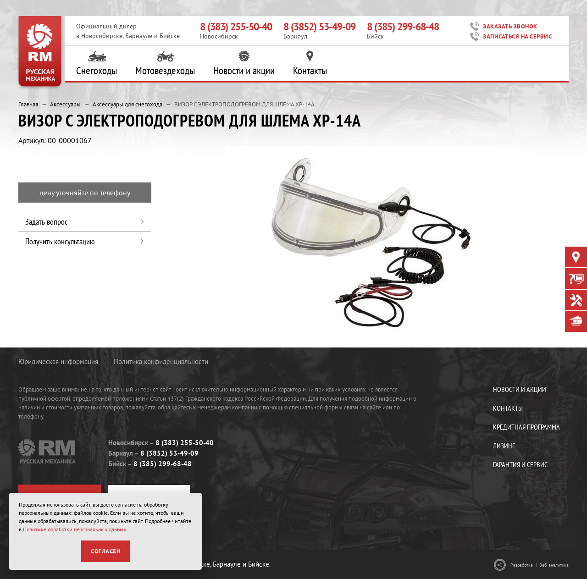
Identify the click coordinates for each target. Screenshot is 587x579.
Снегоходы (96, 63)
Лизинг (504, 445)
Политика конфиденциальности (161, 361)
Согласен (105, 551)
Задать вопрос (46, 221)
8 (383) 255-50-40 (236, 26)
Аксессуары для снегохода (127, 104)
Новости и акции (244, 63)
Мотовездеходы (165, 63)
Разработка (521, 565)
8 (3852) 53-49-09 (319, 26)
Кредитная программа (526, 426)
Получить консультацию (59, 241)
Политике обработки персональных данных (74, 529)
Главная (28, 104)
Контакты (310, 63)
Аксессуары (65, 104)
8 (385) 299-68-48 (403, 26)
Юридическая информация (58, 361)
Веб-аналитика (554, 565)
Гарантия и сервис (520, 464)
